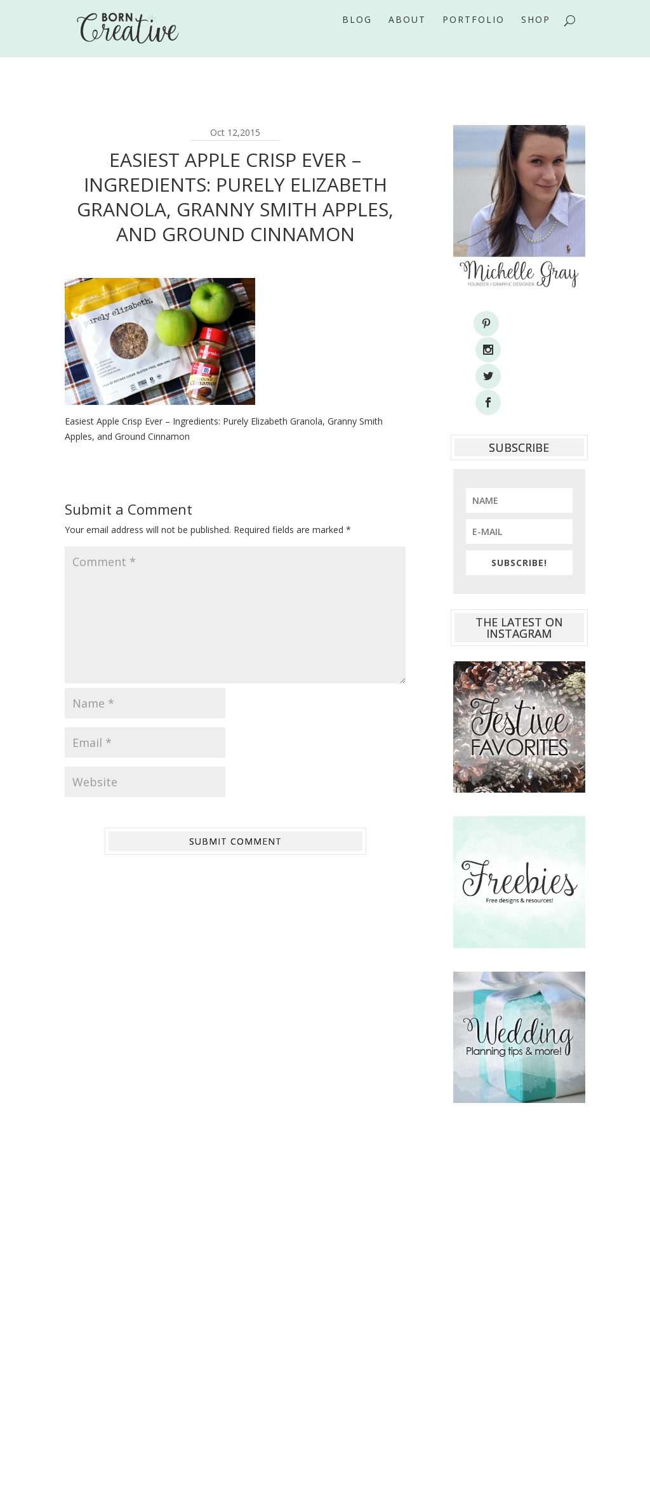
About (407, 37)
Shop (535, 37)
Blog (357, 37)
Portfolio (473, 37)
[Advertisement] (519, 1238)
